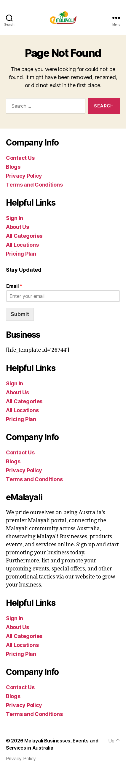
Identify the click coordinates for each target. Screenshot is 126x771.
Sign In (14, 218)
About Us (17, 227)
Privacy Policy (24, 176)
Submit (20, 314)
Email (14, 286)
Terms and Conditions (34, 185)
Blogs (13, 167)
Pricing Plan (21, 254)
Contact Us (20, 158)
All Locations (22, 245)
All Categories (24, 236)
